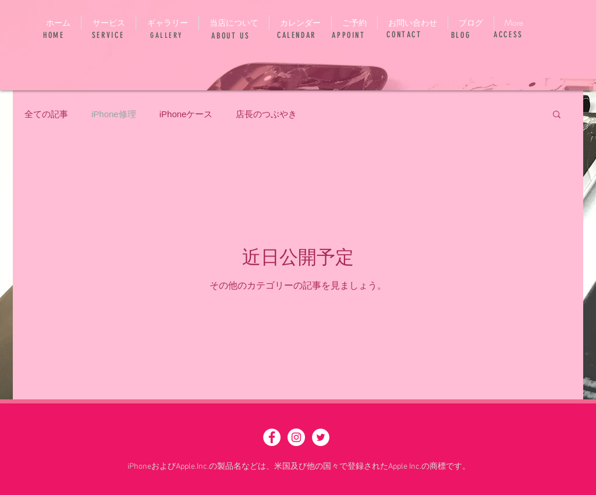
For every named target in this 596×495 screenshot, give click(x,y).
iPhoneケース (186, 114)
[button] (556, 115)
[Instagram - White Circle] (296, 437)
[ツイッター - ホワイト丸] (320, 437)
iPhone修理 (113, 114)
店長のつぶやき (266, 114)
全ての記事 (46, 114)
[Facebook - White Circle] (272, 437)
